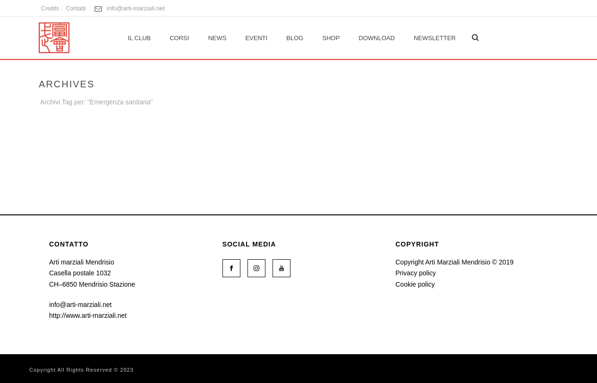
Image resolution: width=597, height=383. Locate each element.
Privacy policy (415, 273)
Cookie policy (415, 284)
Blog (294, 38)
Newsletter (435, 38)
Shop (331, 38)
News (217, 38)
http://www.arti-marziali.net (88, 315)
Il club (139, 38)
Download (376, 38)
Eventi (256, 38)
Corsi (179, 38)
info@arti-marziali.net (136, 8)
